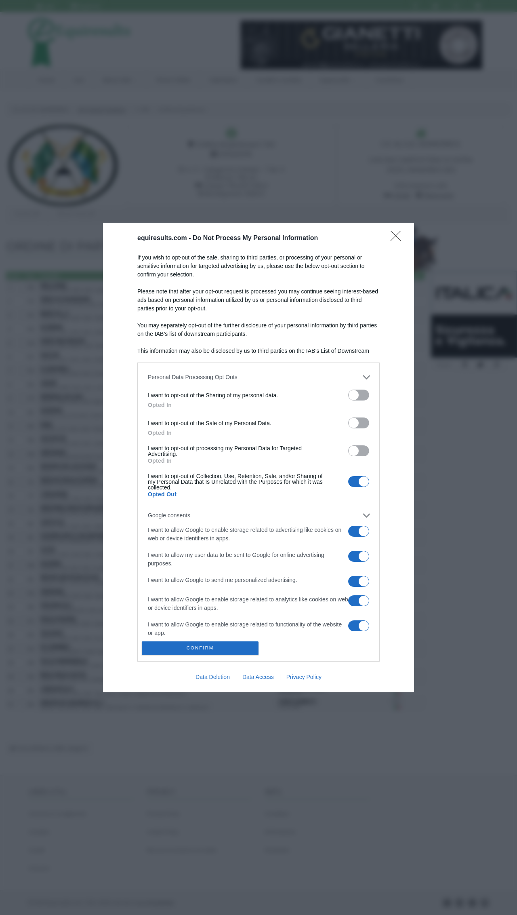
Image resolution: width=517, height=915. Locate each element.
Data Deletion (212, 677)
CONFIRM (200, 648)
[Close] (398, 238)
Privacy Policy (304, 677)
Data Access (258, 677)
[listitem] (258, 377)
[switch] (358, 395)
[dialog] (258, 457)
